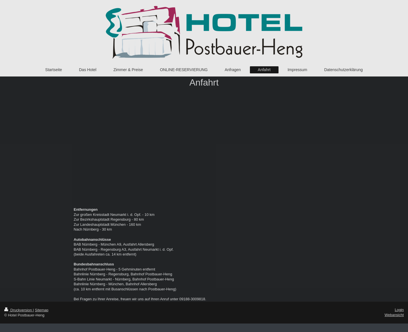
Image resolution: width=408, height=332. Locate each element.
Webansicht (394, 315)
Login (399, 310)
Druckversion (18, 310)
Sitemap (41, 310)
